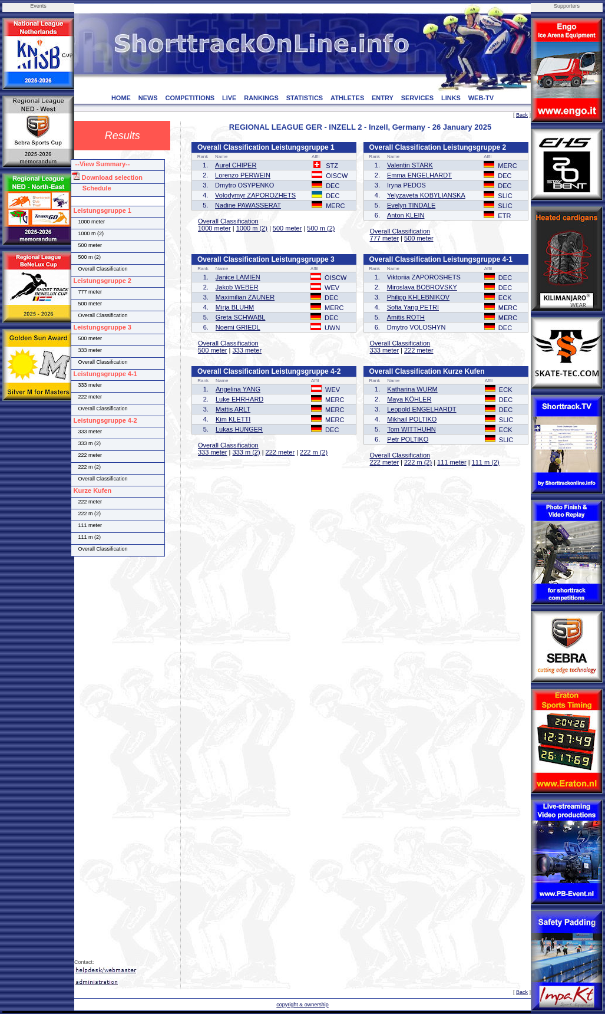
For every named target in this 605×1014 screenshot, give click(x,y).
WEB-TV (481, 97)
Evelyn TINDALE (411, 205)
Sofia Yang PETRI (413, 307)
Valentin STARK (410, 165)
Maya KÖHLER (409, 399)
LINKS (451, 97)
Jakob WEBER (237, 287)
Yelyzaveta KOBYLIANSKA (426, 195)
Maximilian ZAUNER (245, 297)
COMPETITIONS (189, 97)
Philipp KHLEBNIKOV (418, 297)
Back (522, 115)
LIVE (229, 97)
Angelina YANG (238, 389)
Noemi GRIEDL (238, 327)
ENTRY (383, 97)
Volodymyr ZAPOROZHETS (255, 195)
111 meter (452, 462)
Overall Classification (228, 221)
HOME (121, 97)
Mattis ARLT (233, 409)
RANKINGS (261, 97)
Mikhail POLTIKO (412, 419)
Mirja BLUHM (235, 307)
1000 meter (214, 228)
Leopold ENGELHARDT (421, 409)
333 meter (247, 350)
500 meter (287, 228)
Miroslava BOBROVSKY (422, 287)
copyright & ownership (302, 1005)
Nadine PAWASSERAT (248, 205)
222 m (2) (314, 452)
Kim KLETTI (233, 419)
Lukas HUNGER (239, 429)
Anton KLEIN (406, 215)
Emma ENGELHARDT (419, 175)
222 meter (419, 350)
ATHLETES (347, 97)
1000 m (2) (251, 228)
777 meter (384, 238)
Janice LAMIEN (238, 277)
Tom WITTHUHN (411, 429)
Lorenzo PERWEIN (242, 175)
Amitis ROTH (406, 317)
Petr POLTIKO (407, 439)
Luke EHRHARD (239, 399)
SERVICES (417, 97)
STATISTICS (304, 97)
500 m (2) (321, 228)
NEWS (148, 97)
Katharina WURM (412, 389)
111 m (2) (486, 462)
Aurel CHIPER (235, 165)
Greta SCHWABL (241, 317)
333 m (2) (246, 452)
